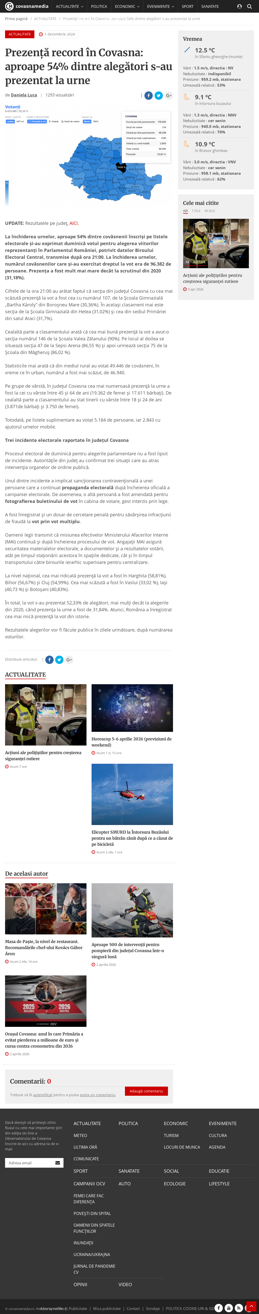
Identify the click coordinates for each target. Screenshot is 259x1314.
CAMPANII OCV (87, 1182)
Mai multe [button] (67, 31)
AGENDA (217, 1146)
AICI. (74, 223)
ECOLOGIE (173, 1182)
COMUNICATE (86, 1158)
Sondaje (151, 1305)
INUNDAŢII (83, 1240)
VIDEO (125, 1282)
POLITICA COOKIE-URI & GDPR (186, 1305)
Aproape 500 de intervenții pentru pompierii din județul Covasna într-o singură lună (128, 950)
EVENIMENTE (221, 1123)
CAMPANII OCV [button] (116, 19)
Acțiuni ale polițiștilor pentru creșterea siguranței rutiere (43, 755)
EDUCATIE (85, 19)
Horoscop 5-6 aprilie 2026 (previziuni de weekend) (132, 742)
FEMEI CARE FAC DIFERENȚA (89, 1196)
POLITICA (99, 6)
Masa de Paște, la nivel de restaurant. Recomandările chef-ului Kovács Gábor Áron (43, 947)
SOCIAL (62, 19)
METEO (80, 1135)
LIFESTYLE (218, 1182)
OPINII (79, 1282)
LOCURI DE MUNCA (182, 1146)
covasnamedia (27, 6)
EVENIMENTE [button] (160, 6)
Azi (185, 210)
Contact (133, 1305)
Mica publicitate (110, 1305)
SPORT (187, 6)
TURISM (171, 1135)
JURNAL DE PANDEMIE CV (94, 1267)
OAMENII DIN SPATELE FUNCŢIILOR (94, 1226)
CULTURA (218, 1135)
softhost (59, 1305)
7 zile (196, 210)
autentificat (42, 1094)
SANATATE (210, 6)
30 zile (209, 210)
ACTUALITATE (25, 674)
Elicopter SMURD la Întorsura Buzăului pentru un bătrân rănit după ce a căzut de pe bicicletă (132, 838)
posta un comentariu (97, 1094)
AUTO (124, 1182)
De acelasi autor (26, 873)
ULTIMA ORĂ (85, 1146)
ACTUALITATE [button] (69, 6)
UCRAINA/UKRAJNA (92, 1252)
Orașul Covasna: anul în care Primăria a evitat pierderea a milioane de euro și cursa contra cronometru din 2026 (44, 1040)
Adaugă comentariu (146, 1085)
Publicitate (84, 1305)
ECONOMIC (174, 1123)
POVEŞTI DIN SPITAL (92, 1211)
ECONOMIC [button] (127, 6)
